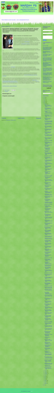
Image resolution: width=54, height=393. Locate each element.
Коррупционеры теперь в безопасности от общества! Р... (48, 256)
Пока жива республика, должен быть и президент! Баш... (48, 271)
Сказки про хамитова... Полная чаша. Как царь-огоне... (48, 281)
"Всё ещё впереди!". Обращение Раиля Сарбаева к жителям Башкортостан (47, 55)
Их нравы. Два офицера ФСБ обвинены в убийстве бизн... (48, 278)
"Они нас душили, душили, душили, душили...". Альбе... (48, 169)
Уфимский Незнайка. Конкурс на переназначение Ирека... (48, 343)
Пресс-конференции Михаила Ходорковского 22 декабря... (48, 284)
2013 (44, 102)
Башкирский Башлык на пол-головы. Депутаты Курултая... (48, 197)
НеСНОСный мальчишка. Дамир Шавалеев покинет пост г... (48, 124)
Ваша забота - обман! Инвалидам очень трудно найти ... (48, 340)
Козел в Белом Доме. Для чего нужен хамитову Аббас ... (48, 247)
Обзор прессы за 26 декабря (48, 204)
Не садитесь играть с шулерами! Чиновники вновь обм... (48, 206)
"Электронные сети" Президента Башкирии (48, 366)
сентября (46, 373)
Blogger (32, 391)
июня (45, 377)
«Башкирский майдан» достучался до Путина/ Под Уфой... (48, 241)
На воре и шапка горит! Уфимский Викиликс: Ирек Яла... (48, 166)
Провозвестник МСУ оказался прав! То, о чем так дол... (48, 349)
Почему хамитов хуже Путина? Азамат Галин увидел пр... (48, 302)
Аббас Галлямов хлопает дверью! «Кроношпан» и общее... (48, 154)
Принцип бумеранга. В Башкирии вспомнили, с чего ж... (48, 109)
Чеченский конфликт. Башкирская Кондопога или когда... (48, 260)
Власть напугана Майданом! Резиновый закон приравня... (48, 224)
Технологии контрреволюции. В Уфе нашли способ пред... (48, 192)
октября (46, 372)
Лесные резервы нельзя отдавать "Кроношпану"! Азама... (48, 368)
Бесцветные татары (45, 45)
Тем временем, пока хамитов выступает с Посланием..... (48, 202)
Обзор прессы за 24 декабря (48, 257)
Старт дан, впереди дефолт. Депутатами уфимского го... (48, 355)
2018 (44, 97)
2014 (44, 101)
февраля (46, 383)
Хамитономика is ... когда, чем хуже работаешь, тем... (48, 194)
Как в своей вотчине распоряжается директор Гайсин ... (48, 158)
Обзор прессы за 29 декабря (48, 155)
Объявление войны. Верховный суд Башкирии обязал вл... (48, 307)
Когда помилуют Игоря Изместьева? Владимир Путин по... (48, 310)
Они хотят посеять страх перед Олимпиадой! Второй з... (48, 133)
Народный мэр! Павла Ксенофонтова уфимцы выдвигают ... (48, 319)
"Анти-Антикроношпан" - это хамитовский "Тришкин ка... (48, 209)
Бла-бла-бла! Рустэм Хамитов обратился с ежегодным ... (48, 200)
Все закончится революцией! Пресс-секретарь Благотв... (48, 121)
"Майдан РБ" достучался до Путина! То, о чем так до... (48, 238)
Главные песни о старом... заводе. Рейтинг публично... (48, 186)
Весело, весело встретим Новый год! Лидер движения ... (48, 119)
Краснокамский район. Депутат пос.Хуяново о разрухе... (48, 228)
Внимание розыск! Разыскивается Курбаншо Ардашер (48, 143)
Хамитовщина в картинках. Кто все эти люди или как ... (48, 290)
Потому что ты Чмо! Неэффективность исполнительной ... (47, 148)
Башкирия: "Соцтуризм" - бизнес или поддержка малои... (48, 361)
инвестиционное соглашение (25, 43)
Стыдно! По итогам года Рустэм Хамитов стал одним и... (48, 244)
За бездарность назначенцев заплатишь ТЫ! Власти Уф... (48, 218)
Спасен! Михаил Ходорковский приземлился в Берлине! (48, 293)
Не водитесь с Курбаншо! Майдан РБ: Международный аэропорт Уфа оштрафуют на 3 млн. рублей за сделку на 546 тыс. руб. (47, 73)
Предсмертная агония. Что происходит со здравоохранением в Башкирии (47, 52)
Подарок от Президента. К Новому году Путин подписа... (48, 138)
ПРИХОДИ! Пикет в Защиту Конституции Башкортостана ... (48, 335)
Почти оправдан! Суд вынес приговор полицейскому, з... (48, 135)
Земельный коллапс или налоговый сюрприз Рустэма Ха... (48, 215)
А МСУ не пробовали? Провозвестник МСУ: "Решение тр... (48, 231)
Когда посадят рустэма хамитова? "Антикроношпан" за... (48, 183)
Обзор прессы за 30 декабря (48, 140)
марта (45, 381)
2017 (44, 98)
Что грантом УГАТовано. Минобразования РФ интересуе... (48, 316)
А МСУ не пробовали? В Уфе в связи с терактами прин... (48, 127)
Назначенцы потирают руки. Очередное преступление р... (48, 326)
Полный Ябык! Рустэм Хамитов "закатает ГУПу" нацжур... (48, 164)
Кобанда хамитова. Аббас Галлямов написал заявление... (48, 305)
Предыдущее (38, 118)
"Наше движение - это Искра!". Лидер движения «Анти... (48, 116)
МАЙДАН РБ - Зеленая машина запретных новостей (47, 82)
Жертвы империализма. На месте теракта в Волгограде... (48, 146)
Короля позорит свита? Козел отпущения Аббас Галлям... (48, 234)
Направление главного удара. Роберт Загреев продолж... (48, 363)
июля (45, 376)
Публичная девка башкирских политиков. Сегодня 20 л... (48, 250)
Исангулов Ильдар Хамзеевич (47, 151)
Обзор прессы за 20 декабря (48, 321)
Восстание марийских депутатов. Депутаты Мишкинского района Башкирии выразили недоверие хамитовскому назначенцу (47, 48)
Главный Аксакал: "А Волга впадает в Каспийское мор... (48, 313)
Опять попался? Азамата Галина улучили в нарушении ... (48, 253)
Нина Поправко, (27, 41)
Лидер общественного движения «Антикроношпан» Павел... (48, 172)
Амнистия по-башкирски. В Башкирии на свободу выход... (48, 323)
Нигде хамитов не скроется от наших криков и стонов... (48, 189)
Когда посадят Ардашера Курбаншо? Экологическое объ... (48, 180)
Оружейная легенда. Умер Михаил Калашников (48, 265)
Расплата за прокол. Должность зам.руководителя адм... (48, 352)
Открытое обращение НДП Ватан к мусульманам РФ (48, 287)
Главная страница (21, 118)
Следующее (4, 118)
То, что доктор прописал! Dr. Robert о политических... (48, 236)
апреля (46, 380)
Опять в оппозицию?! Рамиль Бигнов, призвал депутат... (48, 106)
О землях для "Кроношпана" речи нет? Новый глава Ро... (48, 329)
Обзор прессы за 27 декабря (48, 175)
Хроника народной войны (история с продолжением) (48, 357)
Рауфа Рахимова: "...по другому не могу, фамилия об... (48, 212)
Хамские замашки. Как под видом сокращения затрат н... (48, 296)
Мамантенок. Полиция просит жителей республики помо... (48, 332)
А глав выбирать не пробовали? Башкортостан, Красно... (48, 263)
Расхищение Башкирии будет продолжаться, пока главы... (48, 161)
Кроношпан (6, 91)
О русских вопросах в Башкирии (47, 337)
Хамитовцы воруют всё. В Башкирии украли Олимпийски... (48, 346)
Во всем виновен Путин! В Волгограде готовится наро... (48, 130)
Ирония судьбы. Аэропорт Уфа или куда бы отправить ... (48, 177)
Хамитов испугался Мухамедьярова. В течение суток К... (48, 221)
